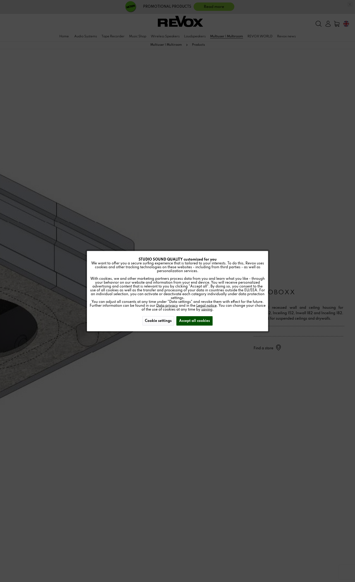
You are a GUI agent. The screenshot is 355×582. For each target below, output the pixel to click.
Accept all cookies (194, 321)
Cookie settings (158, 321)
